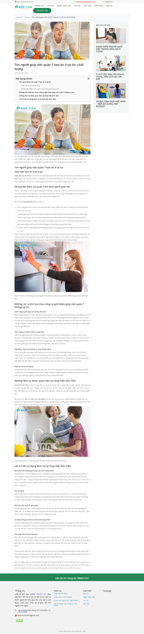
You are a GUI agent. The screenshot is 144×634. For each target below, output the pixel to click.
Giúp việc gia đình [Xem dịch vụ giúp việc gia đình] (60, 594)
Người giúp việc (64, 6)
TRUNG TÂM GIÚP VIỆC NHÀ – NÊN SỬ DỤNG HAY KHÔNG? (110, 104)
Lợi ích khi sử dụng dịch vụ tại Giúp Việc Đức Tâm (37, 99)
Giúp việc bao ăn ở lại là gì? (30, 85)
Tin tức (77, 6)
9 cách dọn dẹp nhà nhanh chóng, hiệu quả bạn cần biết (110, 76)
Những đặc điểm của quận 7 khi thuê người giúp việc (40, 89)
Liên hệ (109, 6)
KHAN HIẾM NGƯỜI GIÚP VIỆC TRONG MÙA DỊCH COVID (109, 49)
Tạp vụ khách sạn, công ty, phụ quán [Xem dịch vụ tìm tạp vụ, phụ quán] (65, 604)
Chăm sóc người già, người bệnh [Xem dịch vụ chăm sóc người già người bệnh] (66, 600)
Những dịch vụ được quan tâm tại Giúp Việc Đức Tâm (39, 96)
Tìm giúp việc (42, 10)
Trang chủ (39, 6)
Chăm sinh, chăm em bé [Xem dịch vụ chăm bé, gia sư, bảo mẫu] (63, 597)
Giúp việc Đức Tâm (21, 73)
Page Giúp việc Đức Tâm (24, 2)
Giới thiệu (98, 6)
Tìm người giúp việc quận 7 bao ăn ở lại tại (35, 82)
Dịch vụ (50, 6)
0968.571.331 (41, 594)
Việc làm (87, 6)
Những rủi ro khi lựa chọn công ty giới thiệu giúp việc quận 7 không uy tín (46, 92)
